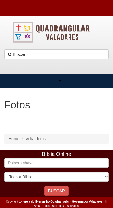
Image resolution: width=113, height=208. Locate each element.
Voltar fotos (36, 138)
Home (14, 138)
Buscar (16, 54)
